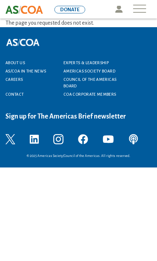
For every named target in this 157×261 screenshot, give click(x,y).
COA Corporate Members (89, 94)
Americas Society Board (89, 71)
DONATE (69, 9)
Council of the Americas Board (89, 82)
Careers (14, 79)
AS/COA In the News (25, 71)
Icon (118, 9)
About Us (15, 63)
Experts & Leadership (86, 63)
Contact (14, 94)
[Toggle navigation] (139, 9)
